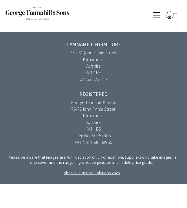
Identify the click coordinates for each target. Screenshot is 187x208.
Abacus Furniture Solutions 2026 (92, 172)
